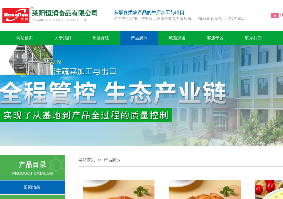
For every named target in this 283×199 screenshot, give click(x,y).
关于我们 (62, 38)
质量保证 (101, 38)
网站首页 (24, 38)
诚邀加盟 (177, 38)
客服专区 (215, 38)
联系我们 (253, 38)
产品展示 (139, 38)
